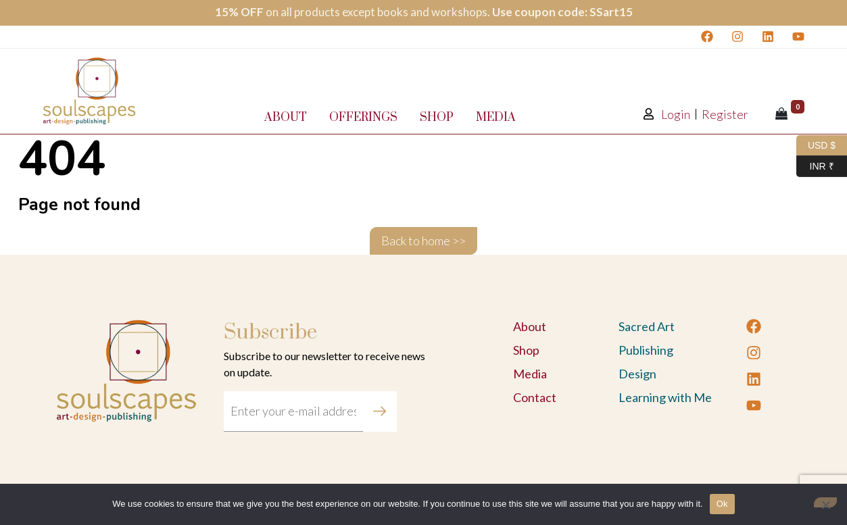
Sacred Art (647, 326)
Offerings (363, 117)
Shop (437, 117)
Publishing (646, 350)
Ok (722, 504)
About (285, 117)
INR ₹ (815, 166)
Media (496, 117)
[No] (825, 502)
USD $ (816, 145)
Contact (534, 397)
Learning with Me (665, 397)
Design (637, 373)
